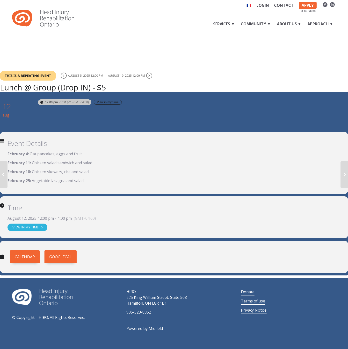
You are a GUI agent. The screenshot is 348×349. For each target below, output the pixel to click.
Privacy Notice (254, 310)
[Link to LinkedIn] (332, 4)
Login (262, 5)
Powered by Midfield (144, 328)
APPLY (308, 5)
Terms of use (253, 301)
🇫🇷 (248, 5)
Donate (247, 291)
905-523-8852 (138, 312)
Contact (284, 5)
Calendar (25, 257)
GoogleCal (60, 257)
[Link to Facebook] (324, 4)
